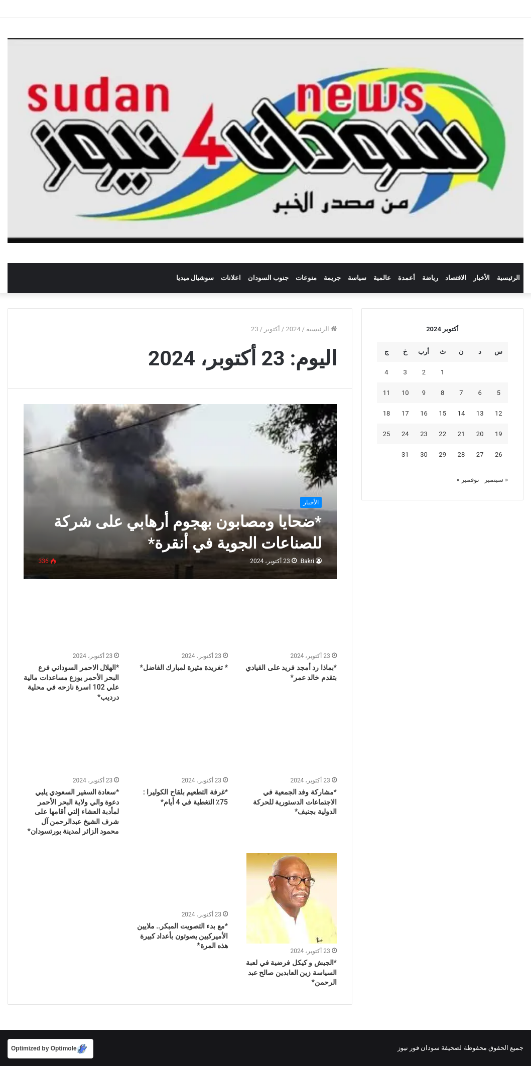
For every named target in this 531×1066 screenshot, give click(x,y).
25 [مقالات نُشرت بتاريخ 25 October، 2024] (386, 434)
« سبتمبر (496, 479)
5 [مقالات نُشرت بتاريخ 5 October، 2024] (498, 392)
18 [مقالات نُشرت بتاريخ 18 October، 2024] (386, 413)
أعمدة (406, 278)
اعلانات (231, 278)
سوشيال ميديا (195, 278)
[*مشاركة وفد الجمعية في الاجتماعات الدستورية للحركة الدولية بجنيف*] (289, 746)
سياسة (357, 278)
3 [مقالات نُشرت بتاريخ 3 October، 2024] (405, 372)
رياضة (430, 278)
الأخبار (481, 278)
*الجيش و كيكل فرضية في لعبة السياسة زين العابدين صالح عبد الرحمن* (291, 972)
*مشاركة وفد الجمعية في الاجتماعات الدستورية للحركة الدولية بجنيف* (295, 802)
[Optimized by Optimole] (50, 1048)
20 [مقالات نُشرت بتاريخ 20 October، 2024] (480, 434)
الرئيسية (508, 278)
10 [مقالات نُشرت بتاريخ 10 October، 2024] (405, 392)
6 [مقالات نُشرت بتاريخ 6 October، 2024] (479, 392)
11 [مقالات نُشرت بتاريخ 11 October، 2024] (386, 392)
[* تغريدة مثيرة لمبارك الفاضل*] (180, 621)
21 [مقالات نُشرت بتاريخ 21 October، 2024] (461, 434)
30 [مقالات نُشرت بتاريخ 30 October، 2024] (424, 454)
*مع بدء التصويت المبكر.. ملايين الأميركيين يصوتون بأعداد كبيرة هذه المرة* (182, 936)
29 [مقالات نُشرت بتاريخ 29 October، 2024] (442, 454)
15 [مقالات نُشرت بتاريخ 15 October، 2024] (442, 413)
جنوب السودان (268, 278)
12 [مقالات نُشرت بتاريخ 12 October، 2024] (498, 413)
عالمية (382, 278)
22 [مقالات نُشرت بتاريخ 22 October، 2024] (442, 434)
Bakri (307, 561)
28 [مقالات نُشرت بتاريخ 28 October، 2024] (461, 454)
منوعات (306, 278)
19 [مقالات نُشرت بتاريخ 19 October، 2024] (498, 434)
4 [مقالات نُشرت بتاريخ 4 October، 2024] (386, 372)
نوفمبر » (468, 479)
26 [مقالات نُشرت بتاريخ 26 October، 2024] (498, 454)
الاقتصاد (455, 278)
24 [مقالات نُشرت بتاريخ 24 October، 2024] (405, 434)
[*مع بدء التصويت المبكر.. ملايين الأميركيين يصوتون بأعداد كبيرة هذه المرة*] (180, 880)
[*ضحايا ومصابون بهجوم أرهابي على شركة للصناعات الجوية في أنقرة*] (180, 492)
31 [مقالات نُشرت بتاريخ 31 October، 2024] (405, 454)
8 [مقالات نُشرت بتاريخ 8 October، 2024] (442, 392)
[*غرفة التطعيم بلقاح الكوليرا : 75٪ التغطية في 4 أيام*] (180, 746)
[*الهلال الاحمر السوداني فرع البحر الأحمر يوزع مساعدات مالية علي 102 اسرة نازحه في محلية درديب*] (71, 621)
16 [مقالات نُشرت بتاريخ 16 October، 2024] (424, 413)
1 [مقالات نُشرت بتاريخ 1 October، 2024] (442, 372)
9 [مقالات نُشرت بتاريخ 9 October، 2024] (424, 392)
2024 (293, 329)
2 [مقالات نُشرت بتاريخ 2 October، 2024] (424, 372)
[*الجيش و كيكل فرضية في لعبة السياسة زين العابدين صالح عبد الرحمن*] (291, 898)
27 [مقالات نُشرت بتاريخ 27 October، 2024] (480, 454)
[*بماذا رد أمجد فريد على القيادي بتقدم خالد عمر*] (289, 621)
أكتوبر (272, 329)
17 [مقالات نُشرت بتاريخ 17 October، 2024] (405, 413)
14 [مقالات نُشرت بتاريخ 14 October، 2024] (461, 413)
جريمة (332, 278)
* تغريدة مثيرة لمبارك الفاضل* (184, 667)
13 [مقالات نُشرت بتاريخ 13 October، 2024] (480, 413)
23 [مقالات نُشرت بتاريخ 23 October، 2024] (424, 434)
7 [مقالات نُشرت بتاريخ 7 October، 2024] (461, 392)
